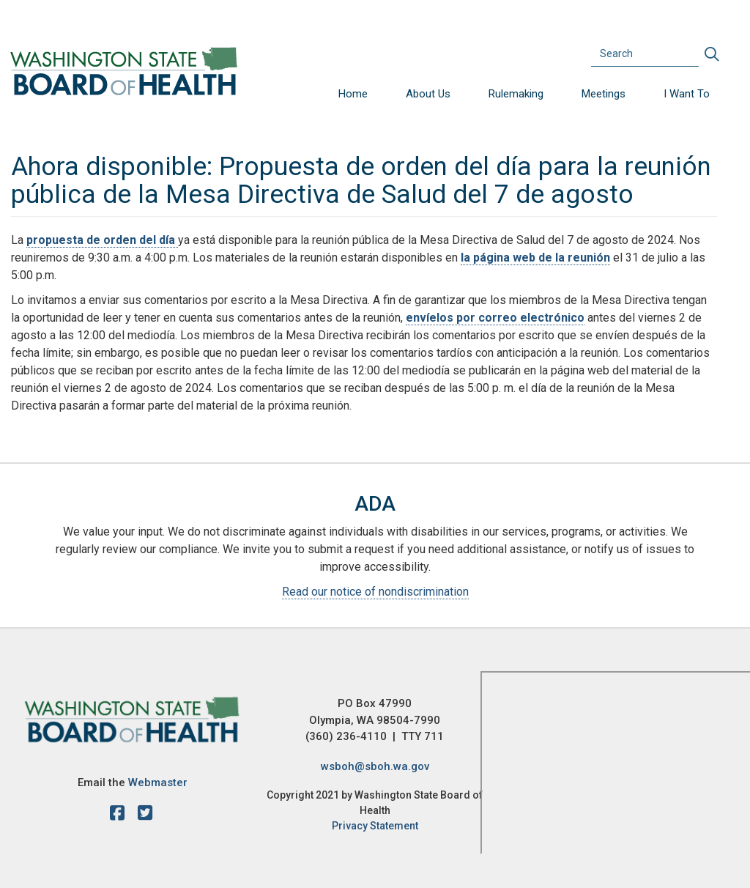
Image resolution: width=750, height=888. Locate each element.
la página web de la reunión (535, 257)
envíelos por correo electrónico (495, 318)
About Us (428, 93)
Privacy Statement (375, 826)
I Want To (687, 93)
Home (353, 93)
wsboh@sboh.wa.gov (375, 766)
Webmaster (158, 782)
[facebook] (121, 815)
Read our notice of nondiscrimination (375, 592)
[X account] (145, 815)
